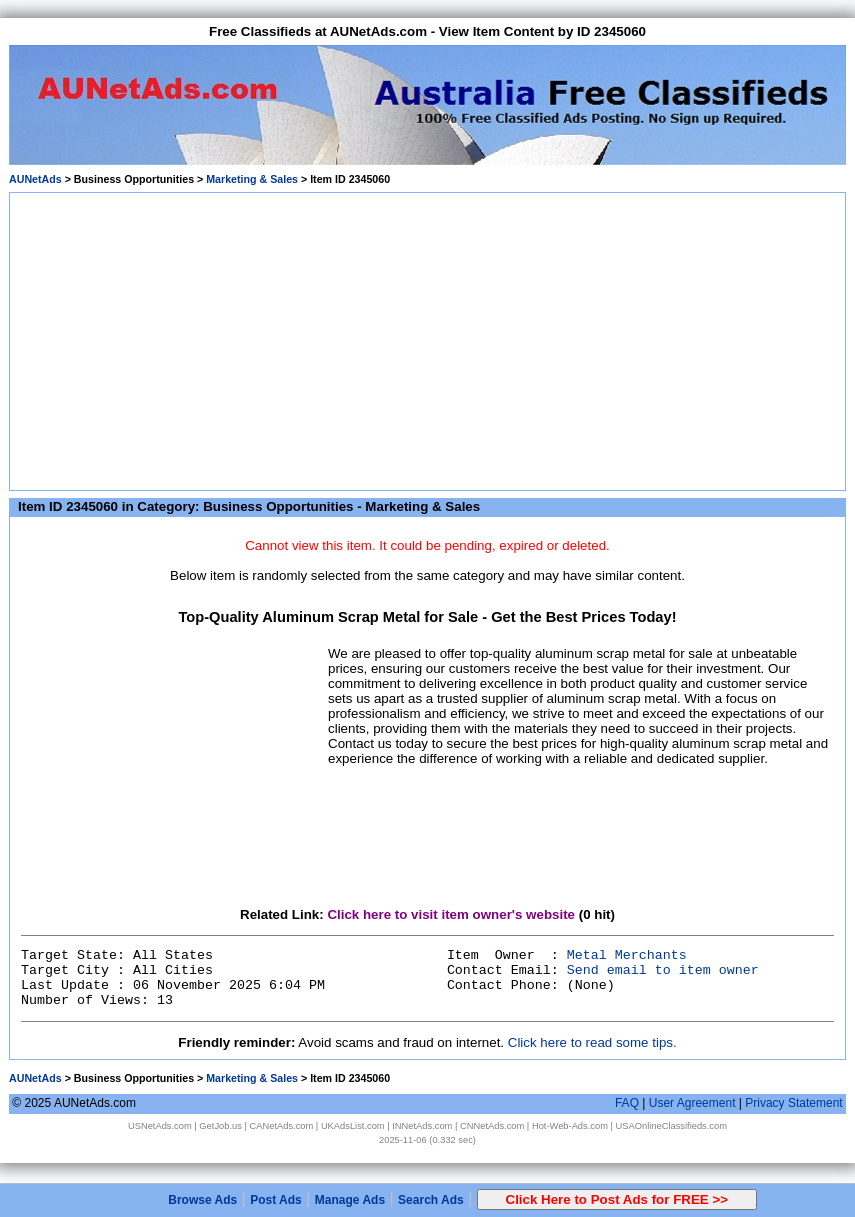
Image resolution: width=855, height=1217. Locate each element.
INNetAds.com (422, 1126)
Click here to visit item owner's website (451, 914)
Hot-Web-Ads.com (570, 1126)
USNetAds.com (160, 1126)
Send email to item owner (663, 970)
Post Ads (276, 1200)
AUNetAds (35, 179)
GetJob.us (220, 1126)
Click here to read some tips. (592, 1042)
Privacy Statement (793, 1103)
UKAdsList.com (353, 1126)
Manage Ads (350, 1200)
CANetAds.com (282, 1126)
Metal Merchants (627, 955)
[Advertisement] (428, 338)
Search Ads (431, 1200)
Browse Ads (202, 1200)
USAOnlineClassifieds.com (671, 1126)
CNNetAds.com (492, 1126)
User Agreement (692, 1103)
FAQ (627, 1103)
